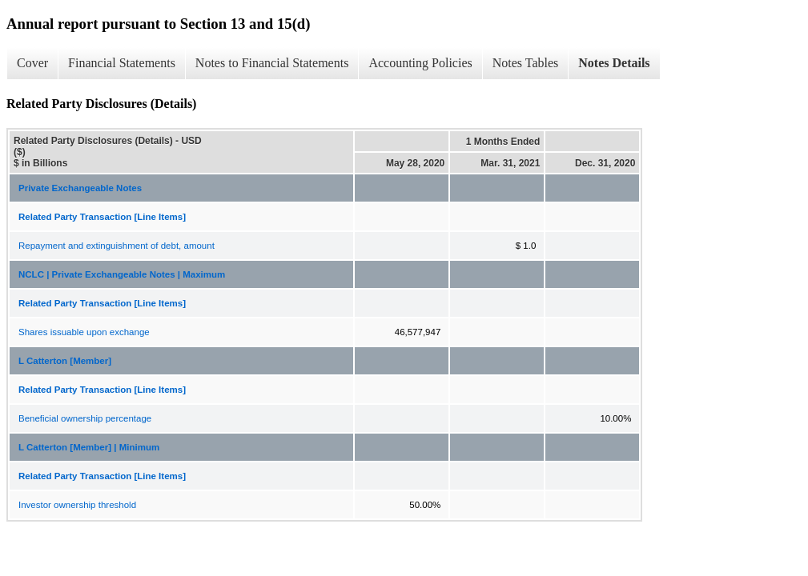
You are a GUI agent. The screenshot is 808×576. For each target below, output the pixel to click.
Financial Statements (121, 63)
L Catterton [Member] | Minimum (88, 447)
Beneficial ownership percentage (84, 418)
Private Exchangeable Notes (80, 188)
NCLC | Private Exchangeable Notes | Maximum (121, 274)
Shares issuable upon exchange (84, 332)
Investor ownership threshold (77, 505)
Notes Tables (525, 63)
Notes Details (613, 63)
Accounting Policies (420, 63)
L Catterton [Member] (64, 361)
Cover (32, 63)
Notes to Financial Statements (272, 63)
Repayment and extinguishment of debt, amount (116, 245)
